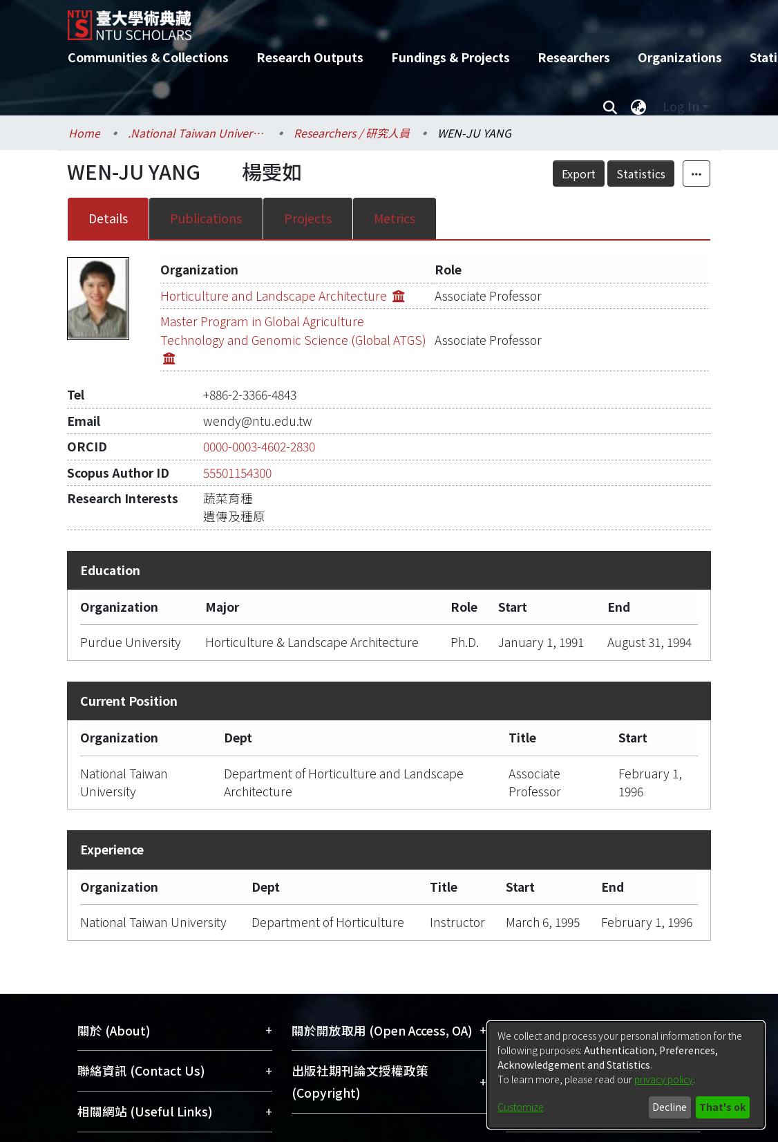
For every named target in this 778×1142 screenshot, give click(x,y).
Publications (206, 218)
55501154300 (237, 472)
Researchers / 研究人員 (352, 132)
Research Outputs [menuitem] (309, 57)
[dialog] (626, 1075)
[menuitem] (638, 106)
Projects (308, 218)
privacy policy (663, 1079)
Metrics (394, 218)
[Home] (377, 20)
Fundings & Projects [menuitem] (450, 57)
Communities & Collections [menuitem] (148, 57)
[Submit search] (609, 106)
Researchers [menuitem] (574, 57)
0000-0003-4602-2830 (259, 446)
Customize (520, 1107)
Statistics (640, 173)
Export (579, 173)
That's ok (722, 1107)
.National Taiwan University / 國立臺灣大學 (197, 132)
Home (84, 132)
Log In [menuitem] (681, 106)
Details (108, 218)
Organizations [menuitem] (680, 57)
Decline (669, 1107)
